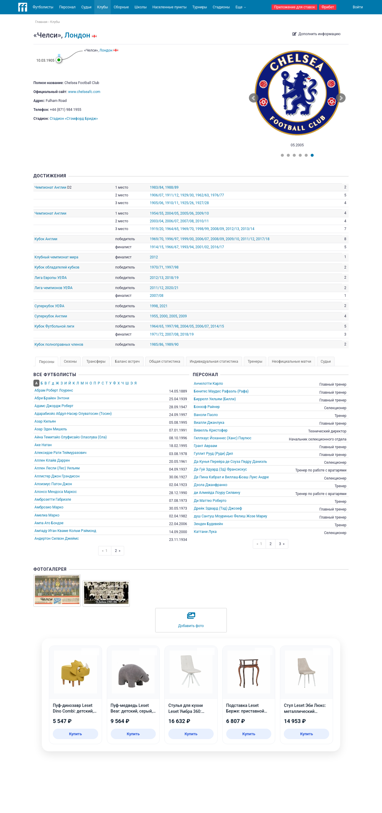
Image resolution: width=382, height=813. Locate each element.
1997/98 (171, 267)
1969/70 (187, 229)
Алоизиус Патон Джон (53, 484)
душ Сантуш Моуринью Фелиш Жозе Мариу (230, 516)
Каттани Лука (205, 532)
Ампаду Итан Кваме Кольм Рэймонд (65, 531)
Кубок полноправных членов (59, 344)
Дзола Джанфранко (210, 485)
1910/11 (171, 203)
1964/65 (171, 229)
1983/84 (156, 187)
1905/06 (156, 203)
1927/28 (202, 203)
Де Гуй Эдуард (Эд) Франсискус (220, 469)
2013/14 (247, 229)
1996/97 (171, 239)
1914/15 (156, 247)
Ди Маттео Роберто (210, 501)
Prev (253, 98)
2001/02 (202, 247)
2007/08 (187, 221)
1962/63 (202, 195)
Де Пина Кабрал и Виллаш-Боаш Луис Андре (231, 477)
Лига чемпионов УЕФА (54, 288)
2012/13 (232, 229)
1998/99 (202, 229)
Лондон (77, 35)
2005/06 (187, 213)
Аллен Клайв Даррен (52, 460)
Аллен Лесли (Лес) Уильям (57, 468)
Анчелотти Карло (208, 383)
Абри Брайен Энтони (52, 398)
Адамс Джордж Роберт (54, 406)
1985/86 (156, 344)
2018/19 (171, 278)
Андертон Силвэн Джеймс (57, 538)
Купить (75, 734)
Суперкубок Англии (51, 316)
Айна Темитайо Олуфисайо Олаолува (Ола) (71, 437)
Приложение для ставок (294, 7)
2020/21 (171, 288)
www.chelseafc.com (84, 92)
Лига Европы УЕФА (51, 278)
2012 (154, 257)
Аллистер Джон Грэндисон (57, 476)
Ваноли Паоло (206, 415)
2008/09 (217, 229)
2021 (163, 306)
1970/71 (156, 267)
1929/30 (187, 195)
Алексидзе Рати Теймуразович (61, 453)
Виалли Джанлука (209, 423)
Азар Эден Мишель (51, 429)
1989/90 (171, 344)
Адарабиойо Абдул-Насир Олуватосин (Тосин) (73, 414)
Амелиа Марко (47, 515)
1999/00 (187, 239)
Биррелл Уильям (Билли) (215, 399)
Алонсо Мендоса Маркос (56, 492)
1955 (154, 316)
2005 (173, 316)
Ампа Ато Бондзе (49, 523)
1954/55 (156, 213)
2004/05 (171, 213)
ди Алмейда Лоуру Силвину (217, 493)
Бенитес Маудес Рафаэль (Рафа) (221, 391)
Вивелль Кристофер (211, 430)
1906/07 (156, 195)
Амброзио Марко (49, 507)
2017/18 (262, 239)
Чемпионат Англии (51, 187)
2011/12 (247, 239)
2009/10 (202, 213)
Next (341, 98)
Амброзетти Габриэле (53, 499)
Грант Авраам (205, 446)
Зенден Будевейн (208, 524)
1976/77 (217, 195)
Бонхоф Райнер (207, 407)
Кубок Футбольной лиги (54, 326)
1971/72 (156, 334)
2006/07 (171, 221)
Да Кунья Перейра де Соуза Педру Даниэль (230, 462)
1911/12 (171, 195)
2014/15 (217, 326)
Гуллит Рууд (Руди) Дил (213, 454)
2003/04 (156, 221)
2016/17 (217, 247)
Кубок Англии (46, 239)
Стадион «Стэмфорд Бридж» (74, 119)
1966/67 (171, 247)
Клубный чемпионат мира (56, 257)
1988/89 (171, 187)
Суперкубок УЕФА (49, 306)
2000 (163, 316)
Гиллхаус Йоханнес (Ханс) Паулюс (223, 438)
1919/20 (156, 229)
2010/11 (202, 221)
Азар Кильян (45, 421)
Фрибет (327, 7)
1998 (154, 306)
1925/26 (187, 203)
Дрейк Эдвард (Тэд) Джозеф (218, 508)
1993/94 (187, 247)
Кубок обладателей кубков (57, 267)
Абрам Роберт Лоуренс (54, 390)
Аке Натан (43, 445)
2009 (183, 316)
